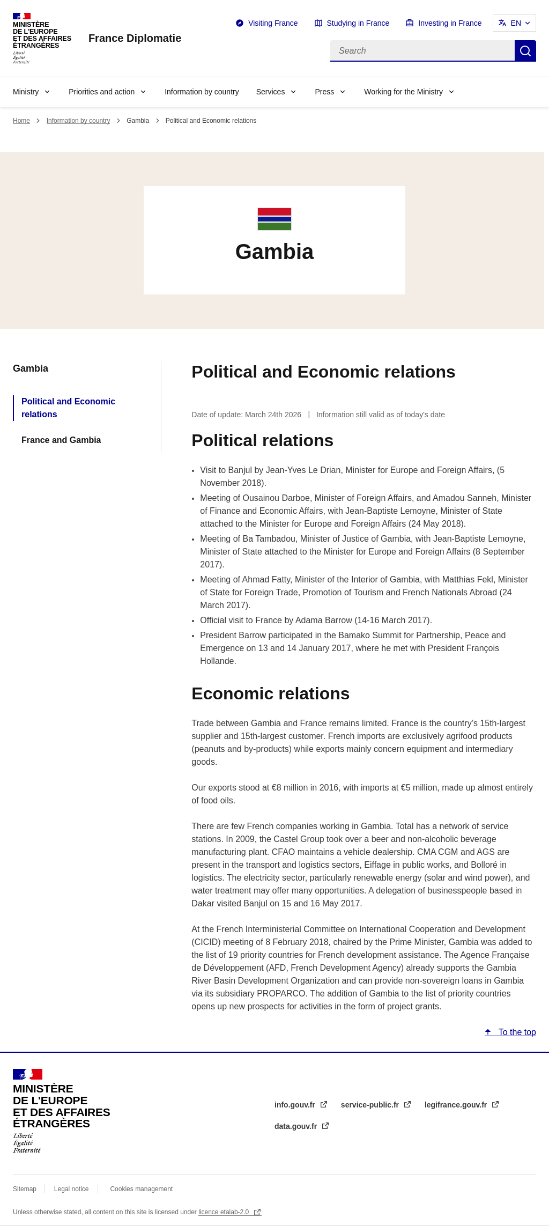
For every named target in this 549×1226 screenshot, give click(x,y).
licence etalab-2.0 (224, 1212)
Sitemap (25, 1189)
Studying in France (358, 23)
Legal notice (71, 1189)
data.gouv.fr (296, 1126)
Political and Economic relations (68, 408)
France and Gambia (61, 440)
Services (270, 91)
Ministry (26, 91)
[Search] (422, 51)
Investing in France (449, 23)
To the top (516, 1032)
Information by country (202, 91)
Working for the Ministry (403, 91)
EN (516, 23)
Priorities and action (102, 91)
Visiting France (273, 23)
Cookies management (141, 1189)
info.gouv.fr (295, 1105)
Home (21, 120)
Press (324, 91)
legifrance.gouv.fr (457, 1105)
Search (525, 51)
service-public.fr (371, 1105)
